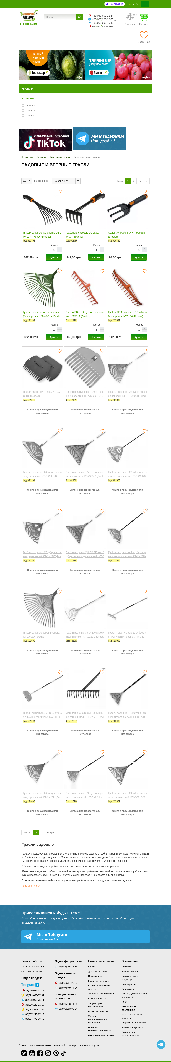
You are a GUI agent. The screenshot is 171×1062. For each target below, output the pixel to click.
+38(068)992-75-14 (34, 1000)
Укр (137, 4)
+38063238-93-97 (102, 19)
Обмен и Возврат (97, 998)
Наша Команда (130, 971)
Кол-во (54, 245)
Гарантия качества (98, 1011)
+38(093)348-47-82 (34, 1009)
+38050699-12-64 (102, 15)
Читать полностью (31, 886)
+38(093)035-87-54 (34, 995)
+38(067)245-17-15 (34, 1014)
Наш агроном (129, 984)
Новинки (126, 966)
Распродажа (116, 4)
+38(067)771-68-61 (34, 1019)
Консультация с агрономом (66, 996)
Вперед (143, 181)
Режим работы (31, 961)
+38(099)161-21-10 (34, 1004)
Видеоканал (128, 989)
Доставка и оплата (98, 971)
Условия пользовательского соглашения (98, 1019)
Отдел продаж (31, 978)
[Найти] (79, 17)
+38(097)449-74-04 (67, 987)
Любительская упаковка (101, 993)
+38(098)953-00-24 (67, 1009)
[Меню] (145, 4)
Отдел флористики (68, 961)
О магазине (130, 961)
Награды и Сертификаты (135, 1022)
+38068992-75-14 (102, 22)
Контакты (93, 966)
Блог (124, 1002)
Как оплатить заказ (98, 981)
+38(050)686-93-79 (34, 990)
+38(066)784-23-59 (67, 983)
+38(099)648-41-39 (67, 1004)
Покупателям (95, 976)
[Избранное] (144, 37)
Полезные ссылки (101, 961)
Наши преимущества (133, 1027)
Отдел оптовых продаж (66, 975)
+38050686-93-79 (102, 26)
